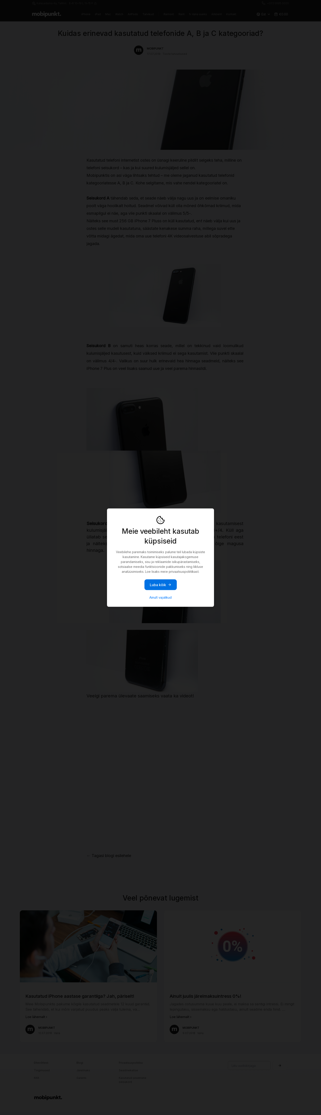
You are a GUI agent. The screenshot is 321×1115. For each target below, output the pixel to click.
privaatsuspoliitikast (184, 571)
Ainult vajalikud (160, 597)
